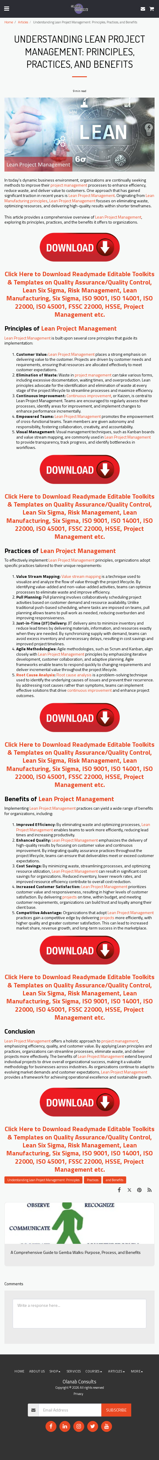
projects (69, 897)
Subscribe (116, 1410)
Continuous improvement (88, 395)
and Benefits (114, 1179)
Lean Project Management (92, 195)
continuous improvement (90, 690)
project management (69, 185)
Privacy (78, 1393)
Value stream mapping (81, 576)
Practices (92, 1179)
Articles (23, 22)
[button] (6, 8)
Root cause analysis (74, 675)
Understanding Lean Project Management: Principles (43, 1179)
